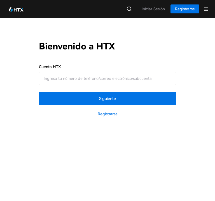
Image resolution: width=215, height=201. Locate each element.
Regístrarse (108, 114)
